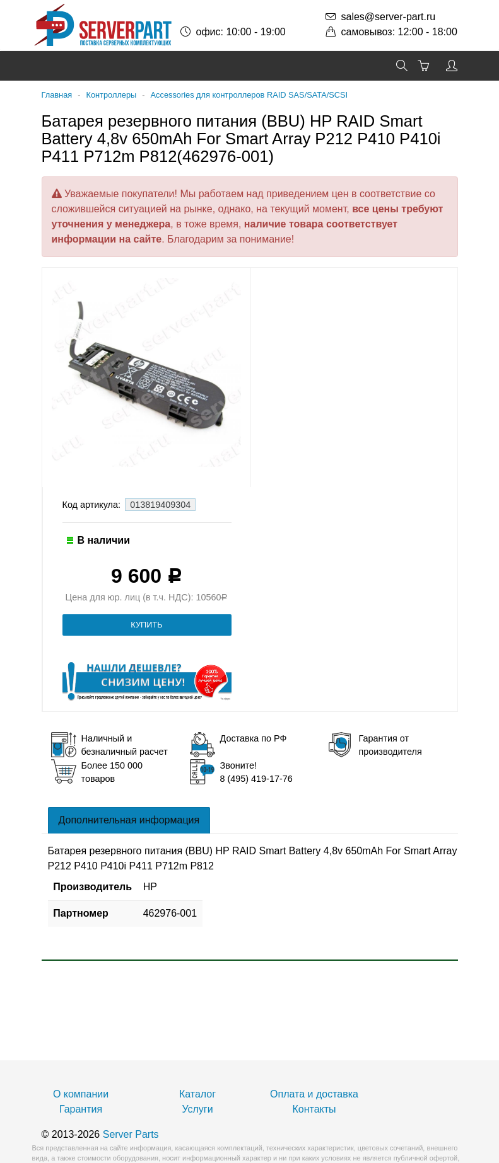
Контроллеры (111, 95)
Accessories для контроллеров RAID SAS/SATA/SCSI (249, 95)
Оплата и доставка (314, 1094)
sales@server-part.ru (388, 16)
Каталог (197, 1094)
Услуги (197, 1109)
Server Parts (131, 1134)
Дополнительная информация (129, 820)
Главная (57, 95)
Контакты (314, 1109)
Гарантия (80, 1109)
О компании (81, 1094)
